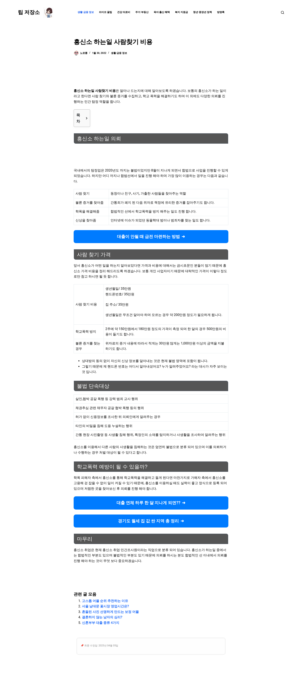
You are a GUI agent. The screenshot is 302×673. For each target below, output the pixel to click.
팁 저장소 (29, 12)
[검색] (282, 12)
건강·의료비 (123, 12)
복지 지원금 (181, 12)
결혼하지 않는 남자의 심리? (102, 617)
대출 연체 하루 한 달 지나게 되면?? (148, 502)
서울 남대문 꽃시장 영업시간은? (105, 606)
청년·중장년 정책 (202, 12)
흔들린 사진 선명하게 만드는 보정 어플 (110, 612)
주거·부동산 (142, 12)
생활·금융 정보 (86, 12)
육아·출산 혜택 (162, 12)
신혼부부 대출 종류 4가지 (100, 623)
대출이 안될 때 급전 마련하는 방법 (148, 236)
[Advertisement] (151, 73)
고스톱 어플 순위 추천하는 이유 (105, 601)
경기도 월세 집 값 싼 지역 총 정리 (148, 520)
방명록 (220, 12)
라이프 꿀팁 (105, 12)
